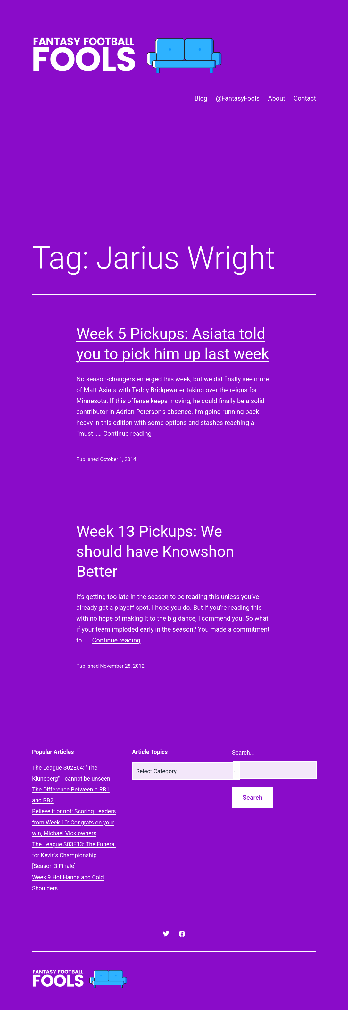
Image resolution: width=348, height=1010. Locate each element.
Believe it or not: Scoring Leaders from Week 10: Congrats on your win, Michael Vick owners (74, 822)
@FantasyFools (238, 98)
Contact (305, 98)
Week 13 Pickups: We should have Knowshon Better (155, 551)
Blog (201, 98)
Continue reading (127, 433)
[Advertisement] (174, 183)
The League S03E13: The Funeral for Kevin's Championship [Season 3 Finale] (74, 855)
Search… (243, 752)
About (276, 98)
